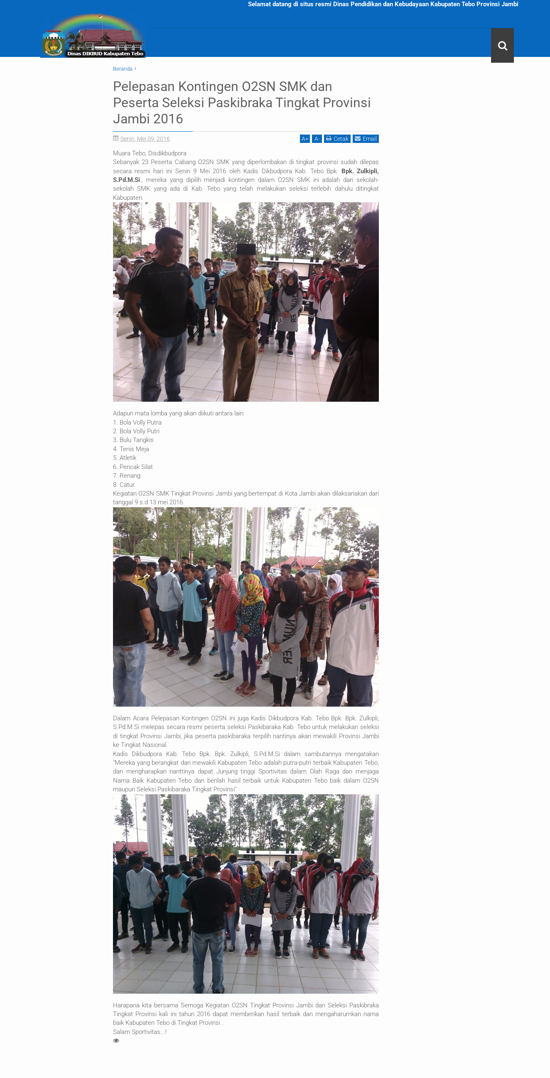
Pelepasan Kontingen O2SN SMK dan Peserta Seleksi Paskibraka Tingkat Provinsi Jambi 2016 (242, 102)
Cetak (337, 138)
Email (366, 138)
